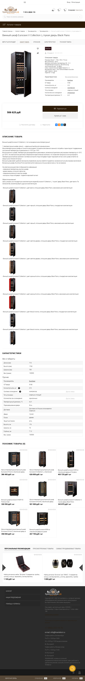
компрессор (71, 87)
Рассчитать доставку (27, 125)
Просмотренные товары (43, 549)
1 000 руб (36, 579)
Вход (68, 2)
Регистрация (76, 2)
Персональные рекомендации (17, 549)
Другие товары (70, 391)
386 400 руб (14, 475)
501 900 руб (42, 505)
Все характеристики (71, 77)
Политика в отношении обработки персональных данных (61, 621)
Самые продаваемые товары (68, 549)
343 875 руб (71, 505)
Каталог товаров (11, 25)
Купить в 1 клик (60, 116)
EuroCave (70, 80)
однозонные (71, 92)
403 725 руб (71, 475)
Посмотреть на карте (51, 614)
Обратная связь (9, 678)
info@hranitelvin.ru (57, 632)
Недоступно (45, 125)
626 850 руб (42, 475)
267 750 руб (42, 535)
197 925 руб (63, 579)
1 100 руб (9, 579)
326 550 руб (14, 505)
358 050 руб (14, 535)
